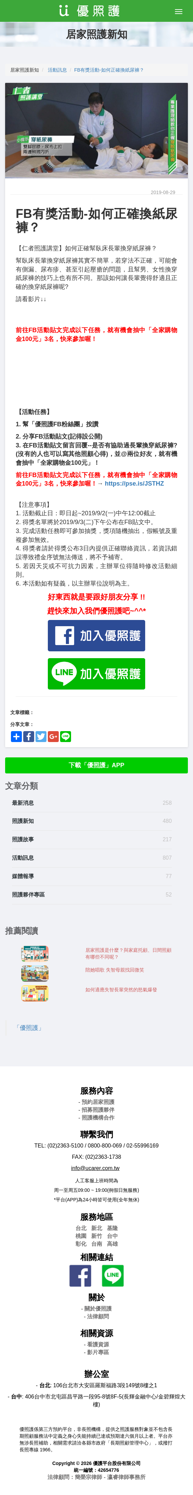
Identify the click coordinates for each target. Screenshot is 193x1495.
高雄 (112, 1244)
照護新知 (23, 821)
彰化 (80, 1244)
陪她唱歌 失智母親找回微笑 (114, 970)
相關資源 (96, 1333)
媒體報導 (23, 876)
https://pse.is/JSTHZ (134, 483)
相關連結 (96, 1257)
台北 (80, 1228)
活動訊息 (57, 70)
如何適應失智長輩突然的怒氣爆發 (121, 989)
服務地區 (96, 1217)
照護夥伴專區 (28, 895)
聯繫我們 (96, 1134)
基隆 (112, 1228)
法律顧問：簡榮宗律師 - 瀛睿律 (96, 1477)
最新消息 (23, 803)
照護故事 (23, 839)
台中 (112, 1236)
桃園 (80, 1236)
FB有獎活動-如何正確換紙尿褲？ (109, 70)
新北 (96, 1228)
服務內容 (96, 1090)
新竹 (96, 1236)
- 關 (96, 1309)
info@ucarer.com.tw (95, 1168)
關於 (96, 1297)
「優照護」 (29, 1027)
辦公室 (96, 1374)
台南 (96, 1244)
